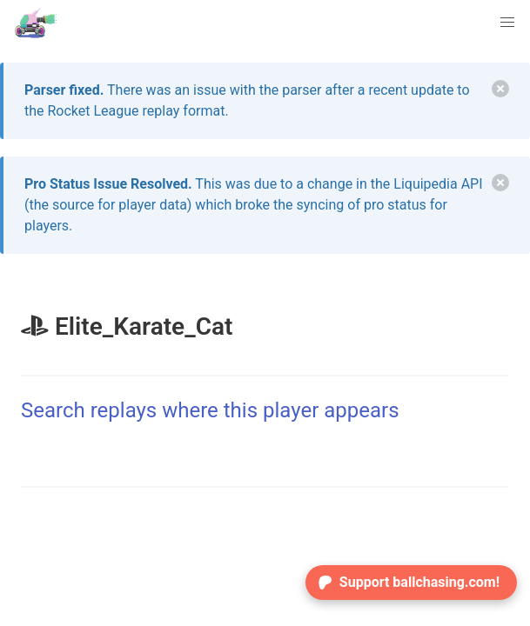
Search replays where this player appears (210, 410)
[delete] (500, 88)
